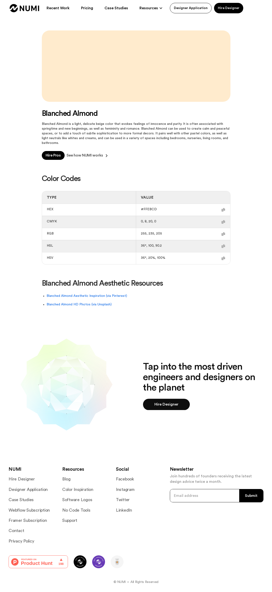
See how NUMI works (87, 155)
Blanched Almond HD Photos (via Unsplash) (79, 304)
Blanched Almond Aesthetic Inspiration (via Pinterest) (87, 296)
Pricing (87, 8)
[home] (24, 8)
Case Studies (116, 8)
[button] (151, 8)
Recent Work (58, 8)
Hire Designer (228, 8)
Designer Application (191, 8)
